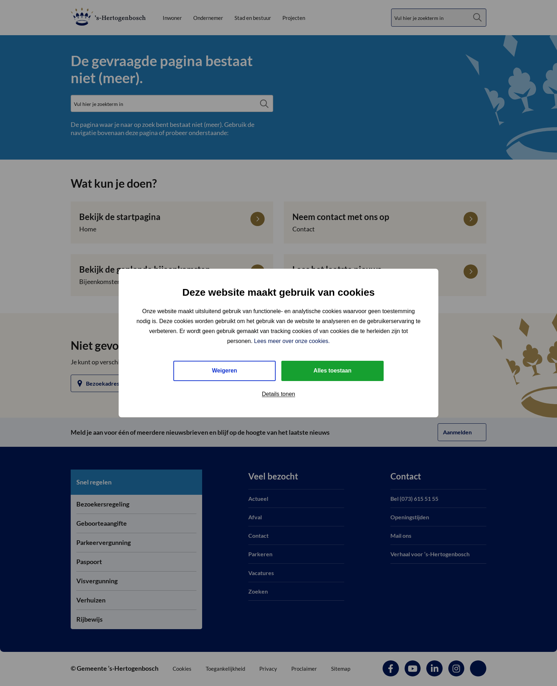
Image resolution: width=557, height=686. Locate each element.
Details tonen (278, 394)
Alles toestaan (332, 371)
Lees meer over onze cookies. (292, 341)
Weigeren (224, 371)
